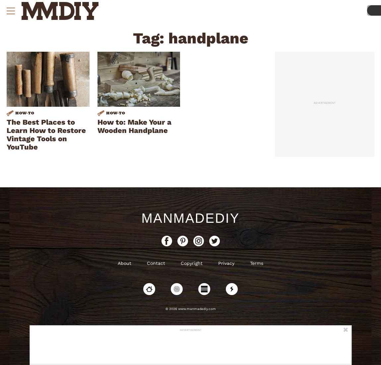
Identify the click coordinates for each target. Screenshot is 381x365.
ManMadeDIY (190, 218)
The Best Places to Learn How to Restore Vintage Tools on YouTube (46, 134)
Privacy (226, 263)
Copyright (192, 263)
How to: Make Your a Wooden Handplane (134, 126)
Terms (256, 263)
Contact (156, 263)
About (124, 263)
